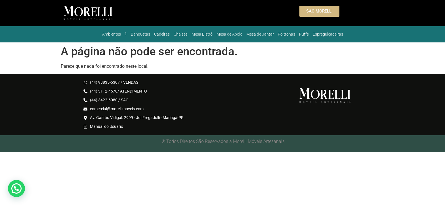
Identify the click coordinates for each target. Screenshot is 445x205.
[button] (16, 188)
